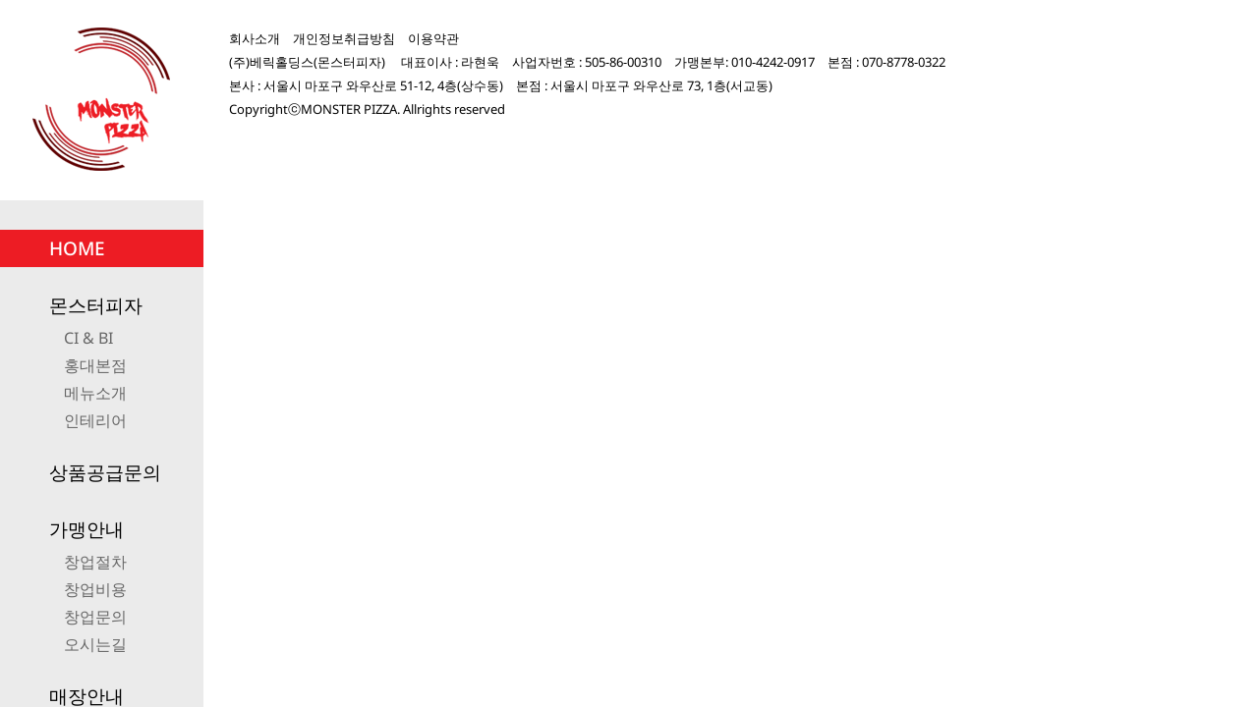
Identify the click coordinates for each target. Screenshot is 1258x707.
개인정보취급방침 (344, 38)
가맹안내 (86, 529)
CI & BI (88, 338)
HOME (77, 248)
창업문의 (95, 616)
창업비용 (95, 589)
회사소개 (254, 38)
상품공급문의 (105, 472)
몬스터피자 (96, 305)
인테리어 (95, 420)
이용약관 (433, 38)
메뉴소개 (95, 393)
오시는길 (95, 644)
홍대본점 (95, 365)
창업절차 (95, 561)
